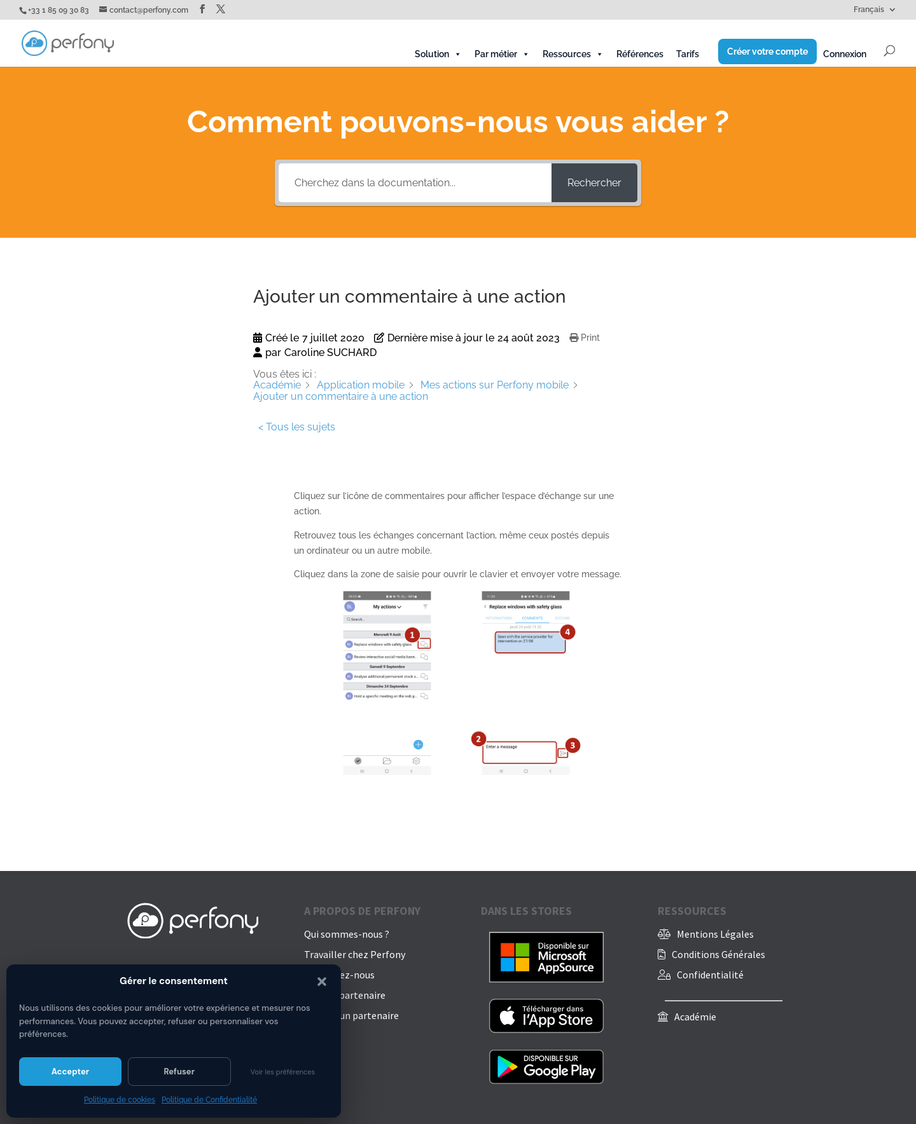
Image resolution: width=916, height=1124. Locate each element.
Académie (695, 1016)
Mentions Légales (715, 934)
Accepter (70, 1071)
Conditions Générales (718, 954)
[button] (322, 981)
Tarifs (687, 54)
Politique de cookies (119, 1099)
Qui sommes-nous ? (346, 934)
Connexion (844, 54)
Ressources (573, 54)
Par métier (502, 54)
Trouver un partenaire (351, 1015)
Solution (438, 54)
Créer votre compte (767, 51)
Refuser (179, 1071)
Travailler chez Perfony (354, 954)
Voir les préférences (283, 1071)
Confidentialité (710, 974)
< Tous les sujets (296, 427)
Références (639, 54)
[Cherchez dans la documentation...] (415, 182)
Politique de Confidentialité (209, 1099)
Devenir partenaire (344, 995)
